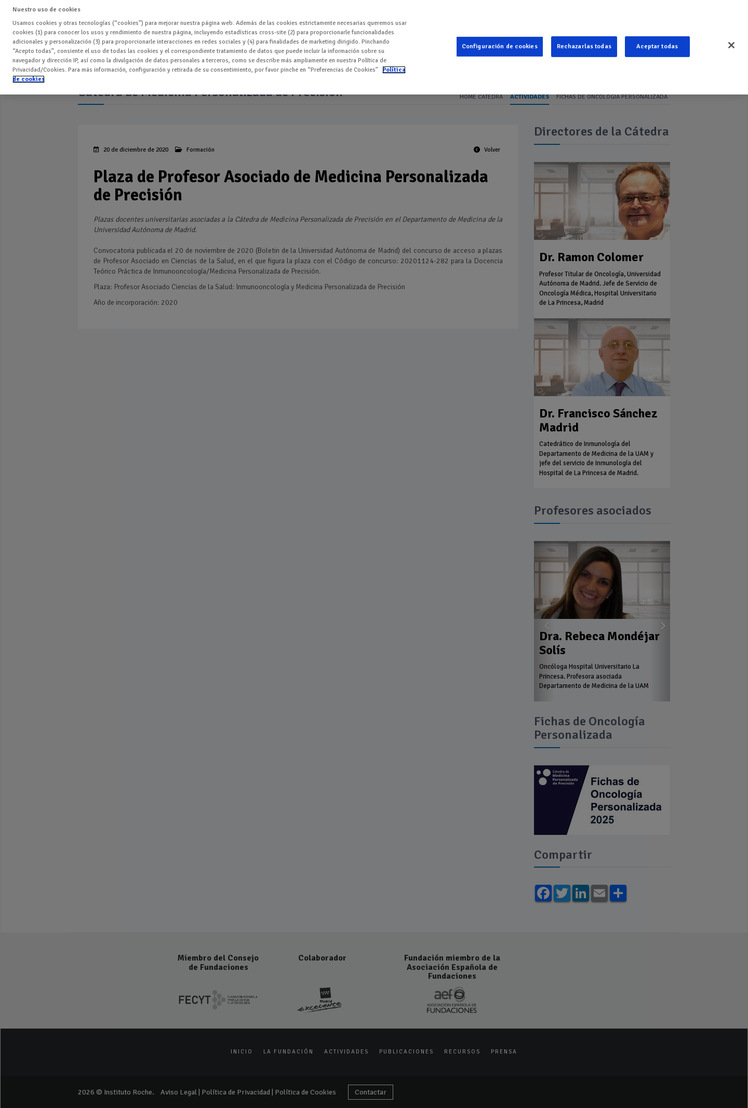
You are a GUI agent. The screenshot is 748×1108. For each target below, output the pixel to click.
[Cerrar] (731, 38)
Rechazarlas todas (584, 40)
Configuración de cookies (500, 40)
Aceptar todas (657, 40)
